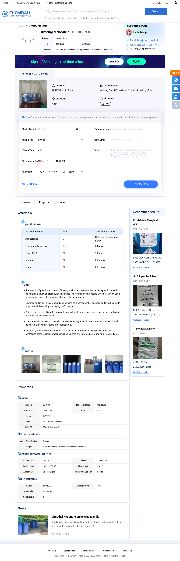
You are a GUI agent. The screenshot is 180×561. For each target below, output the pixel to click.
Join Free (164, 3)
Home (5, 3)
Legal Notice (69, 551)
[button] (30, 364)
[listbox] (76, 129)
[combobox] (68, 161)
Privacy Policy (108, 551)
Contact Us (127, 551)
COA (105, 103)
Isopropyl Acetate (96, 18)
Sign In (156, 3)
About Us (52, 551)
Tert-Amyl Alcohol (52, 18)
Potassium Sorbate (113, 18)
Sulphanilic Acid (80, 18)
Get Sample (30, 184)
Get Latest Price (141, 184)
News (62, 202)
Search (156, 11)
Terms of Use (88, 551)
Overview (25, 202)
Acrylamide (66, 18)
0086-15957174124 (151, 45)
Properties (44, 202)
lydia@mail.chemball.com (148, 40)
